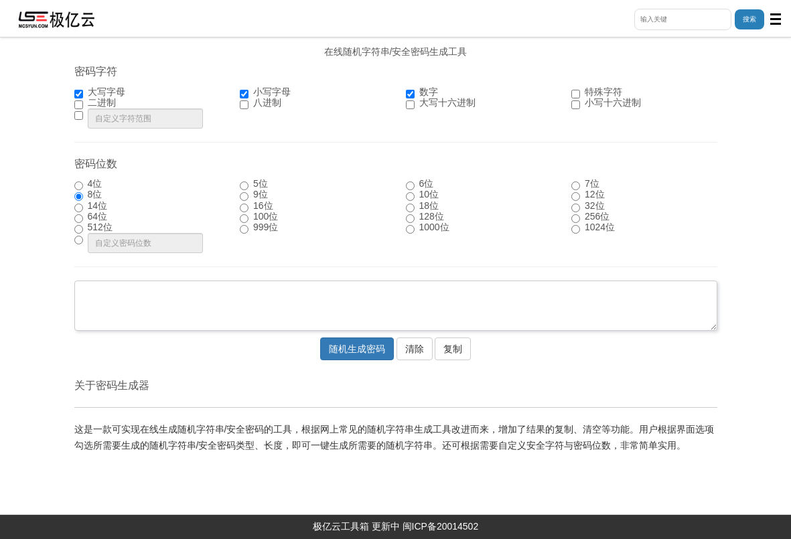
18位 (422, 206)
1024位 (593, 227)
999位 (259, 227)
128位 (425, 217)
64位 (91, 217)
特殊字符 (596, 92)
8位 (88, 194)
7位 (585, 184)
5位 (254, 184)
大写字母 (99, 92)
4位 (88, 184)
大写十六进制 (441, 103)
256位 (590, 217)
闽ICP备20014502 (441, 526)
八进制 (260, 103)
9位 (254, 194)
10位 (422, 194)
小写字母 (265, 92)
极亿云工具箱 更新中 (356, 526)
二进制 (95, 103)
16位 (256, 206)
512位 (93, 227)
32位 (588, 206)
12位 (588, 194)
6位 (420, 184)
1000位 (427, 227)
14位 (91, 206)
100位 (259, 217)
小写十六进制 (606, 103)
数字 (422, 92)
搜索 (749, 19)
